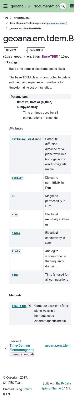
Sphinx (27, 389)
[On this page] (71, 6)
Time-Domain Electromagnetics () (38, 23)
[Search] (63, 6)
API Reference (21, 17)
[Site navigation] (5, 6)
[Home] (6, 18)
